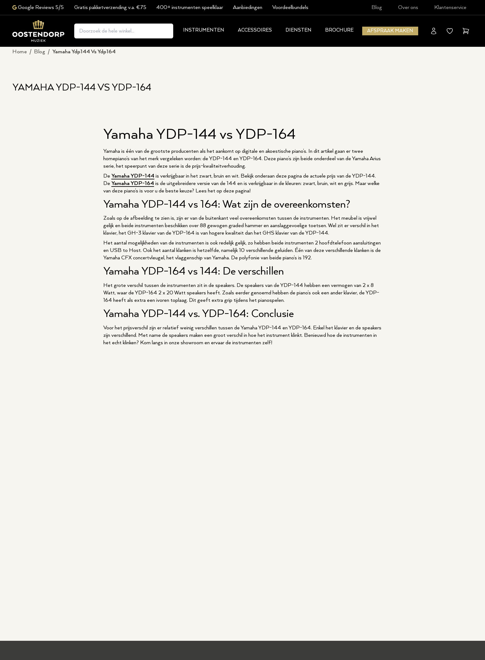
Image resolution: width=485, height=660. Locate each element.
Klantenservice (450, 7)
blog (39, 52)
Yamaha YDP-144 (132, 176)
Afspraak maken (390, 31)
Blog (376, 7)
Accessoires (255, 30)
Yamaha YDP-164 (132, 183)
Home (19, 52)
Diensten (298, 30)
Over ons (408, 7)
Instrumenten (203, 30)
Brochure (339, 30)
